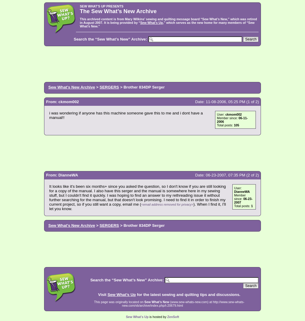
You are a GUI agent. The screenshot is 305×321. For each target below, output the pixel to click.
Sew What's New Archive (71, 87)
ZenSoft (173, 317)
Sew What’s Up (151, 22)
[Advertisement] (152, 63)
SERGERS (109, 87)
